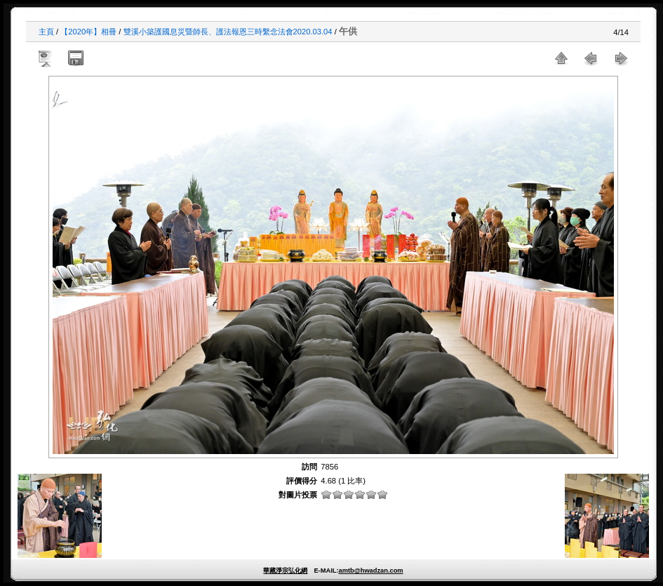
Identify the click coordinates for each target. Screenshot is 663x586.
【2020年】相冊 (88, 31)
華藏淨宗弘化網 (285, 570)
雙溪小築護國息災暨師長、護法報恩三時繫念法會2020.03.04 (228, 31)
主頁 (46, 31)
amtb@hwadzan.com (370, 570)
